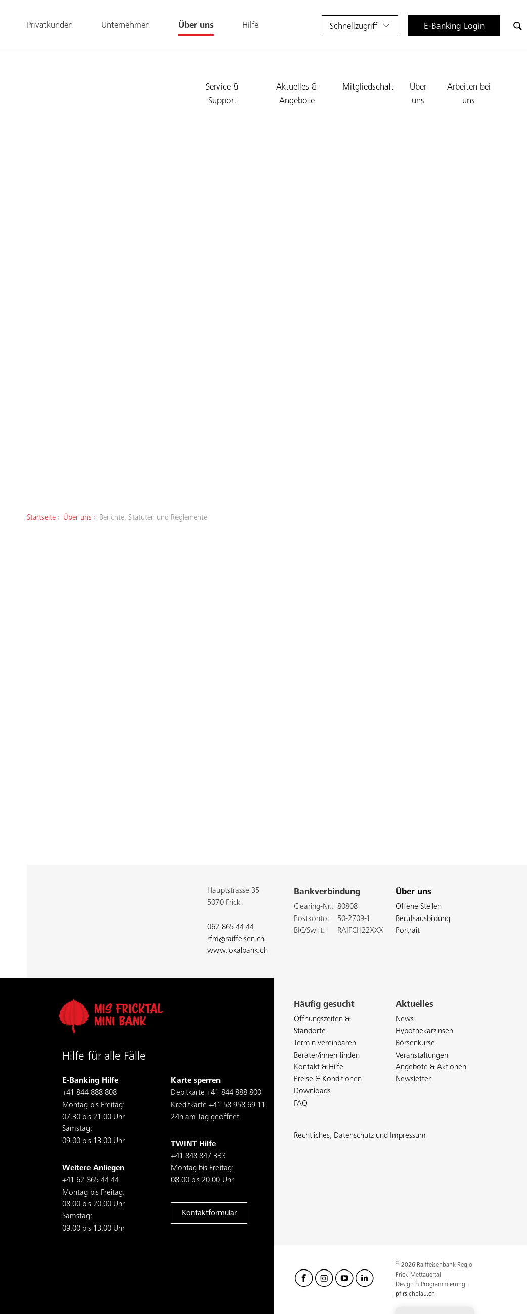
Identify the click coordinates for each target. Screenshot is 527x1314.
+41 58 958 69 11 (237, 1105)
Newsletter (413, 1079)
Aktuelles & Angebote (296, 93)
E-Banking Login (454, 26)
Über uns (196, 25)
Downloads (312, 1091)
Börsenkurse (415, 1043)
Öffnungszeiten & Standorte (322, 1025)
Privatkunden (50, 25)
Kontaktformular (209, 1213)
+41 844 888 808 (89, 1093)
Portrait (408, 931)
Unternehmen (125, 25)
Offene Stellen (419, 907)
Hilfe (250, 25)
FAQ (301, 1104)
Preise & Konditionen (328, 1079)
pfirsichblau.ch (415, 1294)
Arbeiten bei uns (469, 93)
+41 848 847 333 (198, 1156)
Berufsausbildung (423, 919)
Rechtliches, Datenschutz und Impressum (360, 1136)
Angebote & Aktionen (431, 1067)
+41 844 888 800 (234, 1093)
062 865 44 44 (230, 927)
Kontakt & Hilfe (318, 1067)
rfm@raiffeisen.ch (236, 939)
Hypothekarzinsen (424, 1031)
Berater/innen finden (327, 1056)
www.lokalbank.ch (237, 951)
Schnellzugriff (353, 26)
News (405, 1019)
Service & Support (222, 93)
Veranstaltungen (422, 1056)
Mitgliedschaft (368, 87)
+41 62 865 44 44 (90, 1180)
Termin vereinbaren (325, 1043)
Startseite (41, 517)
